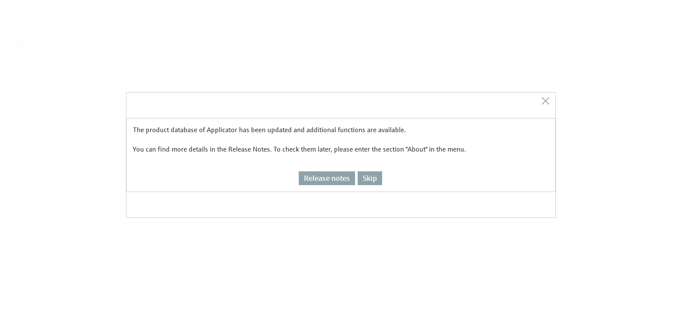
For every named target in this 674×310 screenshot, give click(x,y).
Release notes (327, 158)
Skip (370, 158)
